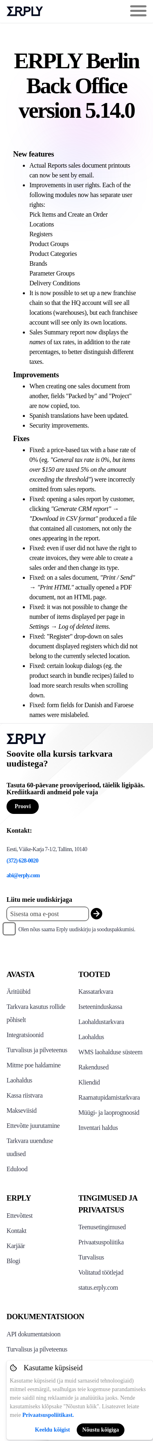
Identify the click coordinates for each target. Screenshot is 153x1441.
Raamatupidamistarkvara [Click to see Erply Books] (109, 1097)
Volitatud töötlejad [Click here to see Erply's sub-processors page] (100, 1272)
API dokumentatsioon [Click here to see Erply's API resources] (33, 1334)
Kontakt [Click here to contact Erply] (17, 1230)
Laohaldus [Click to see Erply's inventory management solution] (19, 1080)
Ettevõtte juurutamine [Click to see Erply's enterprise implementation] (33, 1125)
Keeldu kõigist (52, 1430)
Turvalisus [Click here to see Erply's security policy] (91, 1257)
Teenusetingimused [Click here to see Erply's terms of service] (102, 1227)
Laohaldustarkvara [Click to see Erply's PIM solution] (101, 1021)
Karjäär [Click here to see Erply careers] (16, 1245)
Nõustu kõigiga (100, 1430)
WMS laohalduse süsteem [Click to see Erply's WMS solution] (110, 1052)
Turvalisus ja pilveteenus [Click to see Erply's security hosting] (37, 1050)
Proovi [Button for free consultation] (23, 806)
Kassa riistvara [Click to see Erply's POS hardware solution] (24, 1095)
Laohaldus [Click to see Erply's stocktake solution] (91, 1036)
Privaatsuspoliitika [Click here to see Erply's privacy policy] (101, 1242)
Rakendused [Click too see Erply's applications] (93, 1067)
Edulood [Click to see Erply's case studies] (17, 1168)
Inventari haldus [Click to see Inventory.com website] (98, 1127)
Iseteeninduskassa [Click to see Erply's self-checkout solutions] (100, 1006)
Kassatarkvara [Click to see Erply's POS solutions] (95, 991)
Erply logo (25, 11)
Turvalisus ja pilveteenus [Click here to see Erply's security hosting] (37, 1349)
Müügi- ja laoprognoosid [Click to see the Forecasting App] (108, 1112)
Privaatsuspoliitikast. (48, 1415)
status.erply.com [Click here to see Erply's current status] (98, 1287)
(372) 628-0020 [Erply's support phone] (22, 861)
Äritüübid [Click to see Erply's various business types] (18, 991)
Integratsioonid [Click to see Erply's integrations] (25, 1034)
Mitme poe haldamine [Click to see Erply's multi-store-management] (33, 1065)
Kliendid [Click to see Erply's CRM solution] (89, 1082)
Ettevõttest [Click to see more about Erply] (20, 1215)
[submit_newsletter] (96, 913)
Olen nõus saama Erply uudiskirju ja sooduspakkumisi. (76, 929)
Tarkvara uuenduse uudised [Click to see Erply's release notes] (30, 1147)
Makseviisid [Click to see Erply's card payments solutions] (22, 1110)
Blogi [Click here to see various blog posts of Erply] (13, 1260)
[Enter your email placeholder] (48, 914)
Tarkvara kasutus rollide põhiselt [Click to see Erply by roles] (36, 1013)
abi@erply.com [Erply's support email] (23, 875)
